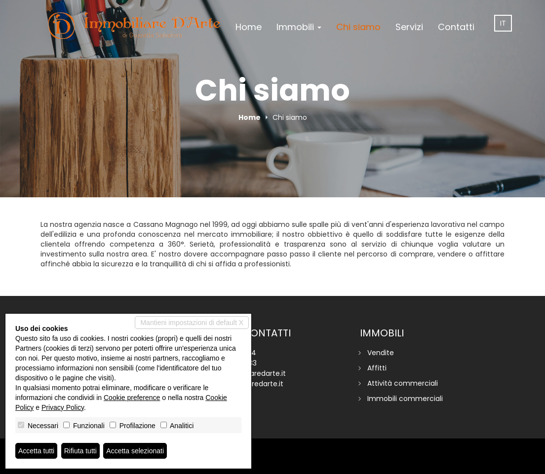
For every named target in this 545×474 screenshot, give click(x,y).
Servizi (409, 27)
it (503, 23)
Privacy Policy (62, 407)
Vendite (380, 353)
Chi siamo (358, 27)
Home (248, 27)
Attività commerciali (402, 383)
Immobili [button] (298, 27)
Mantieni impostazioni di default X (191, 323)
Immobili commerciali (405, 398)
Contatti (456, 27)
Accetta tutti (36, 451)
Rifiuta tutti (80, 451)
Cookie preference (132, 397)
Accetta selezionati (135, 451)
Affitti (377, 368)
